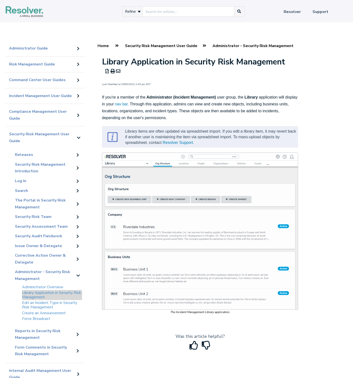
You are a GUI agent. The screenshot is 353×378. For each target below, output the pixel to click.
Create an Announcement (44, 313)
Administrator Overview (42, 287)
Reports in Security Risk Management (38, 334)
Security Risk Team (33, 216)
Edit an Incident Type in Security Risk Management (49, 305)
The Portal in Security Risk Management (40, 204)
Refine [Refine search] (133, 11)
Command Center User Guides (37, 80)
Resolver (292, 11)
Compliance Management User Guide (38, 115)
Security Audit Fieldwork (38, 236)
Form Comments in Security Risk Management (41, 351)
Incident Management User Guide (40, 96)
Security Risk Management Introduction (40, 168)
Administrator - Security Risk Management (42, 275)
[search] (188, 11)
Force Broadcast (36, 318)
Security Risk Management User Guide (39, 137)
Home (103, 46)
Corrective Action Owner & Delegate (40, 259)
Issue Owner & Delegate (38, 246)
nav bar (121, 104)
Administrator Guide (28, 48)
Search (21, 190)
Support (320, 11)
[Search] (239, 11)
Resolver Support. (178, 142)
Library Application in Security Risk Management (51, 295)
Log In (20, 181)
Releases (24, 154)
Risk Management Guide (32, 64)
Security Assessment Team (41, 226)
